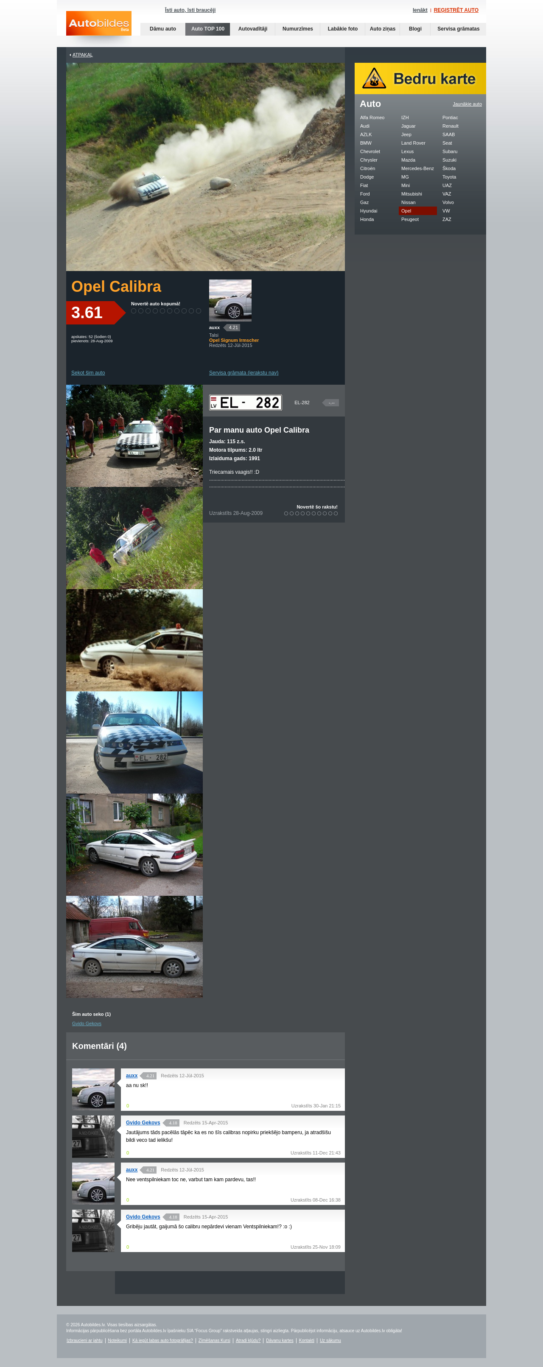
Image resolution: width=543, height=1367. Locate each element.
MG (405, 176)
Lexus (407, 151)
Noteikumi (117, 1340)
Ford (365, 193)
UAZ (447, 185)
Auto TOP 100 (207, 29)
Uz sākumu (330, 1340)
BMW (366, 142)
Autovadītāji (253, 29)
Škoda (449, 168)
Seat (447, 142)
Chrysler (369, 159)
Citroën (367, 168)
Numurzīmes (298, 29)
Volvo (448, 202)
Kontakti (306, 1340)
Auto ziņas (383, 29)
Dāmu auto (163, 29)
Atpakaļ (83, 54)
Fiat (364, 185)
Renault (450, 126)
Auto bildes (99, 29)
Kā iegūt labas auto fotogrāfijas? (162, 1340)
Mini (405, 185)
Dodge (367, 176)
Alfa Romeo (372, 117)
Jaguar (408, 126)
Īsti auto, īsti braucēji (190, 10)
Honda (367, 219)
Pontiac (450, 117)
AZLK (366, 134)
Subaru (449, 151)
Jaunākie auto (467, 103)
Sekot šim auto (88, 373)
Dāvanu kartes (279, 1340)
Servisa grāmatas (458, 29)
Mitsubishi (411, 193)
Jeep (406, 134)
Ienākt (420, 10)
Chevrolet (370, 151)
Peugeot (410, 219)
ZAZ (446, 219)
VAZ (446, 193)
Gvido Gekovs (86, 1023)
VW (446, 210)
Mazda (408, 159)
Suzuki (449, 159)
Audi (364, 126)
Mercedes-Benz (417, 168)
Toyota (449, 176)
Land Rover (413, 142)
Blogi (415, 29)
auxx (214, 327)
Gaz (364, 202)
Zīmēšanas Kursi (214, 1340)
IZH (405, 117)
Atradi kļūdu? (248, 1340)
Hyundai (368, 210)
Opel (406, 210)
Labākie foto (343, 29)
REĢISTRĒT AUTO (456, 10)
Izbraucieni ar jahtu (85, 1340)
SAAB (448, 134)
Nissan (408, 202)
